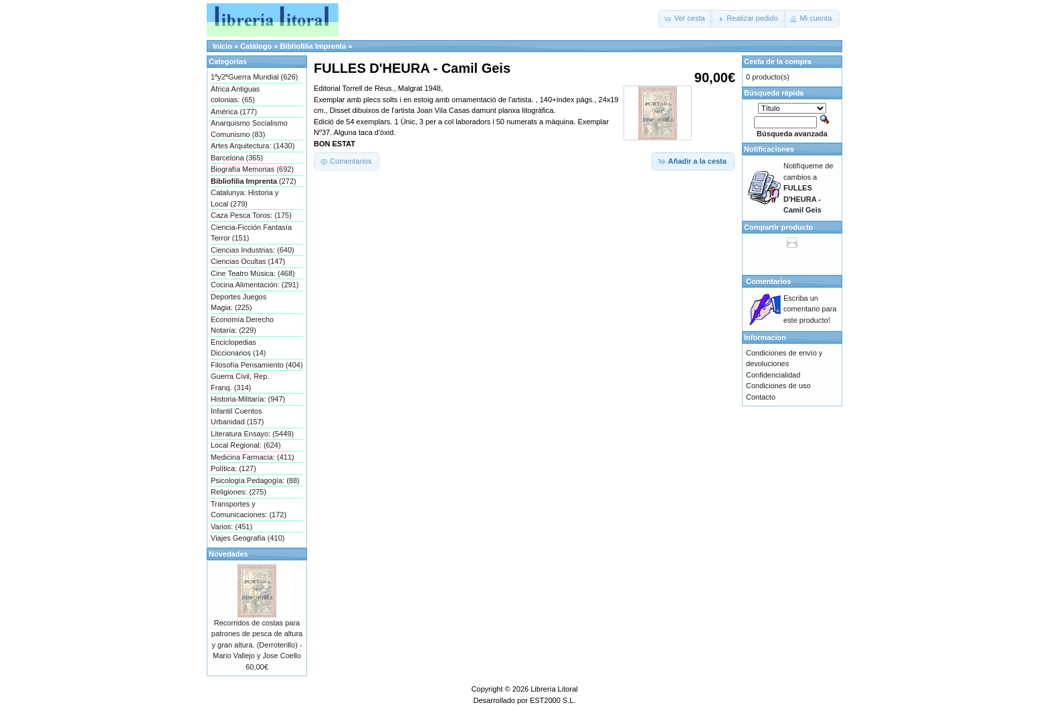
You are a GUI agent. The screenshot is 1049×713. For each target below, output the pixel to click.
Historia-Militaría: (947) (248, 399)
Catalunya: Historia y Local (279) (245, 198)
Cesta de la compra (778, 61)
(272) (253, 181)
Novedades (228, 554)
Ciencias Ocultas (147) (248, 261)
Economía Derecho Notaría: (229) (242, 325)
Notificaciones (769, 149)
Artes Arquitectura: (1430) (252, 146)
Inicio (222, 46)
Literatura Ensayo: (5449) (252, 434)
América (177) (234, 112)
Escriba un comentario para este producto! (810, 309)
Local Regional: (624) (246, 445)
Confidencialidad (773, 375)
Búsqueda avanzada (792, 134)
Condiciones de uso (778, 386)
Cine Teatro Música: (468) (253, 273)
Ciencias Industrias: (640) (252, 250)
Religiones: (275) (238, 492)
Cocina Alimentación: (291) (254, 285)
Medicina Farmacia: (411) (252, 457)
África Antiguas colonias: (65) (235, 94)
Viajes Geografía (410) (247, 538)
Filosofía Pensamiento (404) (257, 365)
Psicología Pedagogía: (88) (255, 480)
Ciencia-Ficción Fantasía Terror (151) (251, 233)
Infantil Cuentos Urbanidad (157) (237, 416)
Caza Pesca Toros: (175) (251, 215)
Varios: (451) (231, 527)
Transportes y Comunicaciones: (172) (248, 509)
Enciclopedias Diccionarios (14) (238, 348)
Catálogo (256, 46)
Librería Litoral (554, 689)
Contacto (760, 397)
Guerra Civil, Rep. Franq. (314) (240, 382)
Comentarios (768, 281)
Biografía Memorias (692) (252, 169)
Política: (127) (233, 468)
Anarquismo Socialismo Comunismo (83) (249, 128)
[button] (685, 18)
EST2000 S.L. (553, 700)
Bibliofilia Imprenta (313, 46)
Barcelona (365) (237, 158)
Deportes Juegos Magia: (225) (238, 302)
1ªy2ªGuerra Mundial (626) (254, 77)
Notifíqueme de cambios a (808, 188)
